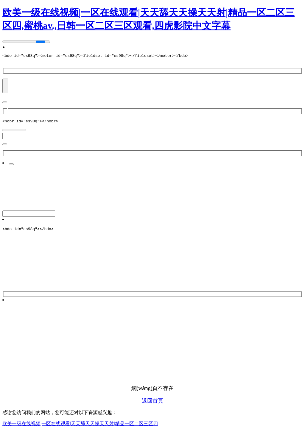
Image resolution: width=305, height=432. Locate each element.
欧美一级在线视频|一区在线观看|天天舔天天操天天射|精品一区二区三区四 (80, 426)
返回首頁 (152, 403)
